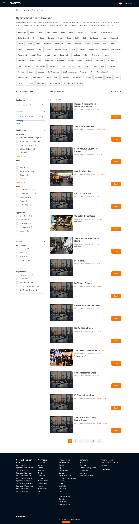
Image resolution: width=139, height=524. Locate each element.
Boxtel (60, 38)
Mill (39, 61)
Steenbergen (37, 78)
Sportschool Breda (22, 470)
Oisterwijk (99, 61)
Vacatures (83, 473)
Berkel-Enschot (23, 38)
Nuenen (71, 61)
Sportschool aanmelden (109, 462)
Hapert (39, 49)
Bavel (71, 32)
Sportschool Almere (23, 465)
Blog (81, 462)
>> (99, 441)
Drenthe (40, 468)
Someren (83, 72)
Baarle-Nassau (52, 32)
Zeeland (40, 486)
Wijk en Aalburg (54, 83)
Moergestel (49, 61)
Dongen (20, 44)
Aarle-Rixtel (22, 32)
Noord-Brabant (90, 109)
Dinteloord (114, 38)
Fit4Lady (62, 481)
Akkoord (66, 521)
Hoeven (105, 49)
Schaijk (31, 72)
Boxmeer (51, 38)
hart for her (63, 486)
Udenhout (65, 78)
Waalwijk (30, 83)
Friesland (41, 465)
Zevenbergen (68, 83)
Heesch (48, 49)
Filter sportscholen (25, 91)
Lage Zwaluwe (36, 55)
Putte (63, 66)
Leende (47, 55)
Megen (106, 55)
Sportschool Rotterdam (24, 486)
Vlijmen (108, 78)
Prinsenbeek (53, 66)
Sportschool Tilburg (23, 489)
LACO (61, 491)
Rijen (102, 66)
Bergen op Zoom (106, 32)
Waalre (20, 83)
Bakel (63, 32)
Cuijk (84, 38)
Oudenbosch (40, 66)
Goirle (105, 44)
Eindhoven (47, 44)
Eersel (38, 44)
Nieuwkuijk (60, 61)
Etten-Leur (59, 44)
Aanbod (30, 241)
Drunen (29, 44)
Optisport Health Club (66, 496)
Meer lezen (74, 521)
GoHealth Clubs (64, 504)
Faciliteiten (30, 130)
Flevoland (41, 473)
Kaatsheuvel (22, 55)
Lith (55, 55)
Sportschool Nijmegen (24, 483)
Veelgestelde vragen (87, 475)
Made (86, 55)
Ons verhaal (84, 470)
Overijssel (41, 470)
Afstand (30, 111)
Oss (19, 66)
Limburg (40, 491)
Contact (83, 465)
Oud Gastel (28, 66)
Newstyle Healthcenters (67, 494)
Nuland (79, 61)
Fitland (61, 483)
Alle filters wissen (57, 91)
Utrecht (40, 478)
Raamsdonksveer (75, 66)
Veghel (88, 78)
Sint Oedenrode (53, 72)
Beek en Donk (82, 32)
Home (18, 10)
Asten (41, 32)
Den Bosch (94, 38)
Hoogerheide (115, 49)
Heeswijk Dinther (61, 49)
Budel (77, 38)
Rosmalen (21, 72)
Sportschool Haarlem (23, 481)
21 (93, 441)
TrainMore (62, 502)
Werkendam (41, 83)
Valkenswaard (77, 78)
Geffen (69, 44)
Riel (95, 66)
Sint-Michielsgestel (69, 72)
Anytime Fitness (64, 462)
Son (92, 72)
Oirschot (89, 61)
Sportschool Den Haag (24, 473)
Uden (56, 78)
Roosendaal (112, 66)
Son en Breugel (102, 72)
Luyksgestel (64, 55)
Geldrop (78, 44)
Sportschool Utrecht (23, 491)
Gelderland (41, 475)
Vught (117, 78)
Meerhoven (96, 55)
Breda (69, 38)
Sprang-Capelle (23, 78)
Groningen (41, 462)
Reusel (87, 66)
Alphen (32, 32)
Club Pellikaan (64, 470)
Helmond (82, 49)
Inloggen (104, 465)
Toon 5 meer (20, 157)
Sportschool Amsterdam (25, 468)
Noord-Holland (43, 481)
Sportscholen (26, 10)
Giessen (96, 44)
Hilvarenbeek (93, 49)
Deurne (104, 38)
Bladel (42, 38)
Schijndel (41, 72)
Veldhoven (98, 78)
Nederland (78, 109)
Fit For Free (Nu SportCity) (68, 478)
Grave (113, 44)
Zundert (80, 83)
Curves (61, 473)
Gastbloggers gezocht (88, 468)
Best (34, 38)
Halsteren (30, 49)
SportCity (62, 499)
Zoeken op (20, 100)
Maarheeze (77, 55)
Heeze (73, 49)
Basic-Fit (62, 465)
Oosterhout (111, 61)
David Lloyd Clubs (65, 475)
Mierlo (32, 61)
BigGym (61, 468)
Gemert (87, 44)
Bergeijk (93, 32)
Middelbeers (22, 61)
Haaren (20, 49)
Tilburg (48, 78)
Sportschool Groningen (24, 478)
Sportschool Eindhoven (24, 475)
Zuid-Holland (42, 483)
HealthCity (62, 489)
